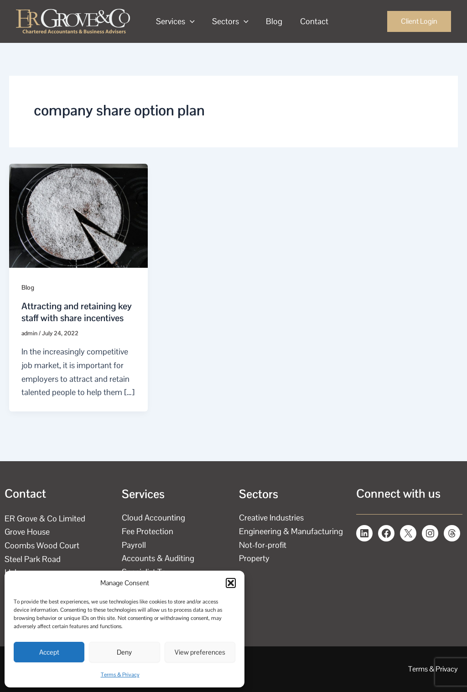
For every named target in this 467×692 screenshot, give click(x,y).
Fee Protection (147, 531)
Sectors (229, 21)
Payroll (134, 545)
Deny (124, 652)
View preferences (200, 652)
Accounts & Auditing (158, 558)
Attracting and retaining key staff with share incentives (76, 312)
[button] (230, 583)
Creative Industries (271, 517)
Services (175, 21)
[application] (189, 21)
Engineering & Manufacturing (291, 531)
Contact (310, 21)
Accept (49, 652)
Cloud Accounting (153, 517)
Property (254, 558)
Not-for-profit (262, 545)
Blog (272, 21)
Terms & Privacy (120, 674)
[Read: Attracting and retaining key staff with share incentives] (78, 214)
